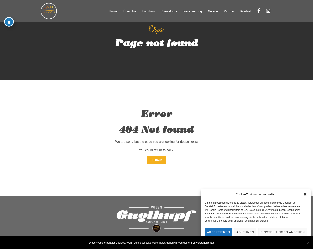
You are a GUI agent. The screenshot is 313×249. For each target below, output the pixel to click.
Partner (229, 11)
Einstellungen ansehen (283, 232)
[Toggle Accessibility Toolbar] (9, 18)
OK (220, 242)
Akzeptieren (218, 232)
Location (148, 11)
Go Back (156, 160)
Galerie (213, 11)
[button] (305, 194)
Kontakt (245, 11)
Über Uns (129, 11)
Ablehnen (245, 232)
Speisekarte (169, 11)
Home (113, 11)
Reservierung (192, 11)
